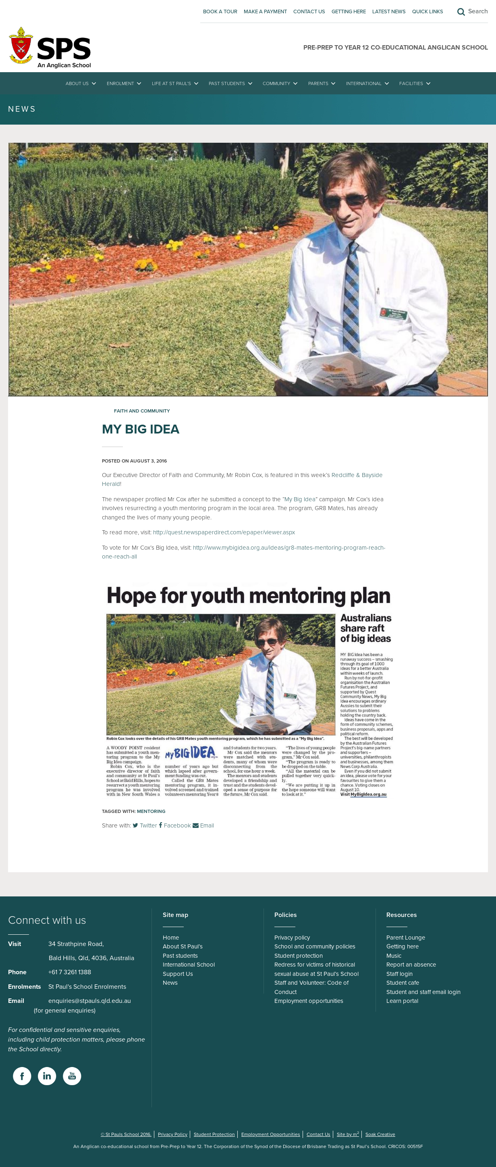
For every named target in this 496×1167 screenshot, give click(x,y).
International (364, 83)
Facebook (175, 825)
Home (171, 937)
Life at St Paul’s (171, 83)
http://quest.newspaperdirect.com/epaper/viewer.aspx (224, 532)
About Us (77, 83)
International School (189, 964)
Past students (227, 83)
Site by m (348, 1134)
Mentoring (151, 811)
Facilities (411, 83)
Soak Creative (380, 1134)
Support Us (178, 973)
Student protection (298, 955)
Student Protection (214, 1134)
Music (393, 955)
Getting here (349, 11)
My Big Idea (299, 499)
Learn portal (402, 1000)
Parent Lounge (405, 937)
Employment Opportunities (270, 1134)
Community (276, 83)
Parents (318, 83)
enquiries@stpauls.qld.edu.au (89, 1001)
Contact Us (309, 11)
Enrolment (120, 83)
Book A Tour (220, 11)
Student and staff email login (423, 992)
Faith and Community (142, 411)
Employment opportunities (308, 1000)
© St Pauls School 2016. (126, 1134)
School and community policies (314, 946)
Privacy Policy (172, 1134)
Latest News (389, 11)
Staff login (399, 973)
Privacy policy (292, 937)
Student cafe (402, 982)
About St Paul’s (183, 946)
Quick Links (427, 11)
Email (203, 825)
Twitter (145, 825)
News (170, 982)
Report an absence (411, 964)
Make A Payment (265, 11)
